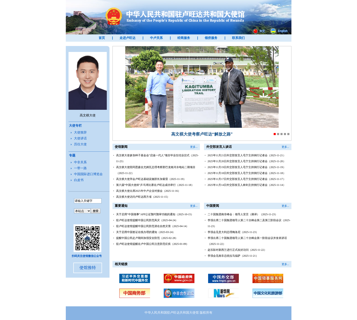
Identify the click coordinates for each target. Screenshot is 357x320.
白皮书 (79, 180)
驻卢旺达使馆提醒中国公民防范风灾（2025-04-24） (147, 220)
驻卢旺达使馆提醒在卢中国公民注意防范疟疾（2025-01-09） (152, 244)
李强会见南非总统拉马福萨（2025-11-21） (233, 255)
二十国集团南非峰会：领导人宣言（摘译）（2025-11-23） (243, 214)
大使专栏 (75, 125)
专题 (72, 155)
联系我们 (238, 38)
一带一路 (80, 168)
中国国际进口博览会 (88, 174)
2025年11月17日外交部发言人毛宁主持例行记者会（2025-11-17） (247, 179)
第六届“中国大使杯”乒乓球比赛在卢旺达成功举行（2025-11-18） (155, 185)
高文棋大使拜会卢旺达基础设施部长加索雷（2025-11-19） (151, 179)
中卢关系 (156, 38)
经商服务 (183, 38)
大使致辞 (80, 132)
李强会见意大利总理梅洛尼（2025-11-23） (233, 232)
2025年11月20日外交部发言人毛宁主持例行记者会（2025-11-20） (247, 161)
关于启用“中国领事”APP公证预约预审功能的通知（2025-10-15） (155, 214)
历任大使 (80, 144)
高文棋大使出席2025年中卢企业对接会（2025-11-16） (148, 190)
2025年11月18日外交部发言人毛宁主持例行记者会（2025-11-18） (247, 173)
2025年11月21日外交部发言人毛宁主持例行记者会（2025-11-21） (247, 155)
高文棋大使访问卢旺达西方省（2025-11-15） (143, 196)
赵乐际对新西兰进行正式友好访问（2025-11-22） (237, 249)
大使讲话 (80, 138)
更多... (194, 146)
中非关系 (80, 162)
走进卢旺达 (127, 38)
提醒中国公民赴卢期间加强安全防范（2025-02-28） (147, 238)
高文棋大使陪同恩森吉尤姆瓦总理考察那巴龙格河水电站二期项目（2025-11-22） (155, 170)
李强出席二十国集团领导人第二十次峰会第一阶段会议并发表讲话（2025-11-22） (247, 241)
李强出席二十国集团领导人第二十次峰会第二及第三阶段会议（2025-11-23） (249, 223)
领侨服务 (211, 38)
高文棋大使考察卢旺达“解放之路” (202, 134)
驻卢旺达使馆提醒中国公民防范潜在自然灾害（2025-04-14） (152, 226)
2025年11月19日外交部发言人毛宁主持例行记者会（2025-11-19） (247, 167)
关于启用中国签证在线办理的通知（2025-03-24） (145, 232)
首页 (102, 38)
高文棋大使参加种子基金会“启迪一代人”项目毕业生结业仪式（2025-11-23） (157, 158)
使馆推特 (87, 267)
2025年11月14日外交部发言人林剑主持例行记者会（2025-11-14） (247, 185)
